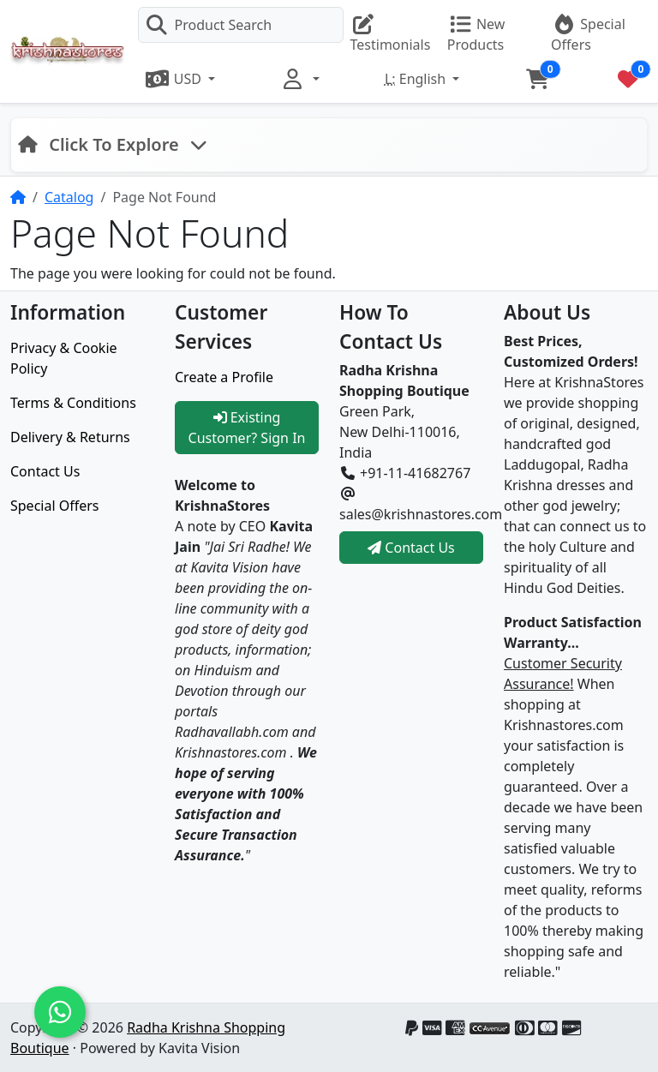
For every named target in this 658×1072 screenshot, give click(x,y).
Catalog (69, 197)
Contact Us (45, 471)
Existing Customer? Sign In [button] (247, 427)
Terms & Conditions (73, 402)
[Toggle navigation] (112, 144)
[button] (180, 79)
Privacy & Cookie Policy (63, 358)
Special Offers (54, 505)
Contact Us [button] (411, 547)
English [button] (417, 78)
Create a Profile (224, 377)
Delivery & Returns (70, 437)
